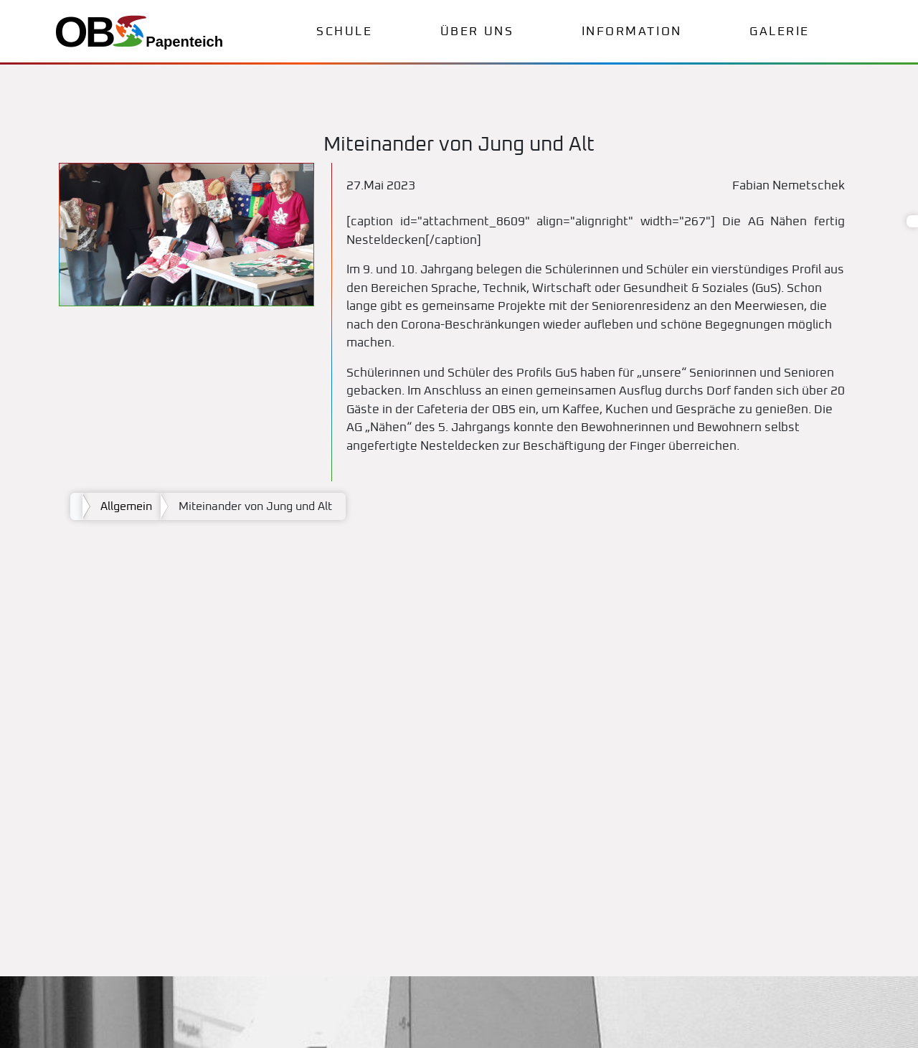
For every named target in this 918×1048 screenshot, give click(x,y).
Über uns (477, 32)
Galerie (779, 32)
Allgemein (126, 506)
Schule (344, 32)
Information (632, 32)
